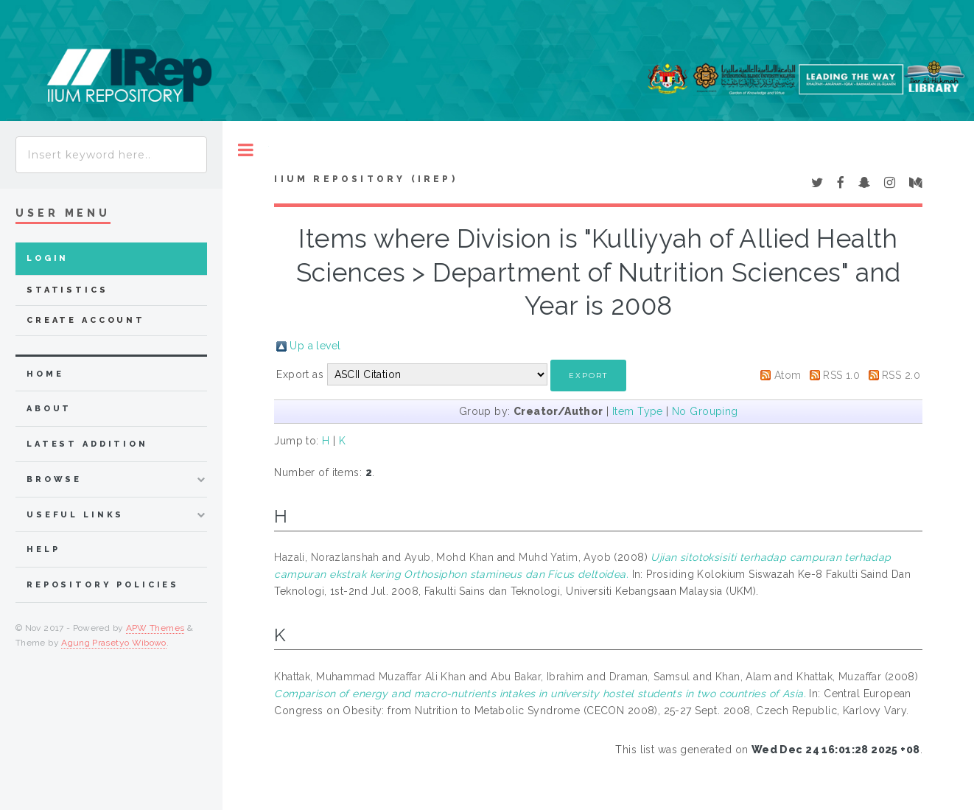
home (45, 374)
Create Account (86, 320)
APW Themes (155, 628)
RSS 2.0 (901, 375)
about (49, 408)
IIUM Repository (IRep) (365, 179)
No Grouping (705, 411)
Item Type (637, 411)
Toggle (246, 150)
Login (48, 258)
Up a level (315, 346)
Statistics (67, 290)
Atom (788, 375)
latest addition (87, 444)
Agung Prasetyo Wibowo (114, 643)
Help (43, 549)
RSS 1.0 (841, 375)
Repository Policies (103, 585)
